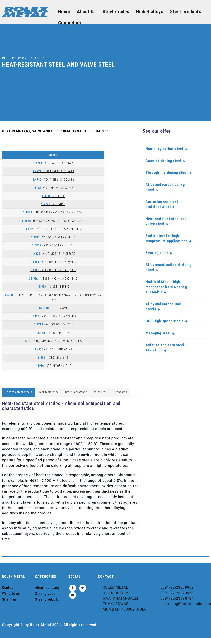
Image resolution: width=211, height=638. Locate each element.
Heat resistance (48, 392)
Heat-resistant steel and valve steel (166, 221)
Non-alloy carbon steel (164, 149)
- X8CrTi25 (53, 196)
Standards (120, 392)
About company (47, 587)
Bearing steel (157, 253)
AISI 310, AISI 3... (42, 58)
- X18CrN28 (53, 204)
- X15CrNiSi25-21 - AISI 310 (53, 237)
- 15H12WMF (53, 308)
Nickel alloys (149, 11)
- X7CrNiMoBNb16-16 (53, 365)
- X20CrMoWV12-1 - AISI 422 (53, 316)
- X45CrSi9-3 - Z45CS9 (53, 324)
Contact (8, 587)
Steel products (185, 11)
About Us (86, 11)
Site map (9, 599)
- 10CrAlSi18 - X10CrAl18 (53, 179)
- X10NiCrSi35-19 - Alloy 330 (53, 270)
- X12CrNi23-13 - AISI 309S (53, 253)
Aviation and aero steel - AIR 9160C (166, 347)
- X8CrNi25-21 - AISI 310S (53, 245)
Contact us (69, 23)
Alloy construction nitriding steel (168, 267)
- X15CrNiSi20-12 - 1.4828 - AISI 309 (53, 229)
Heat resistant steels (18, 392)
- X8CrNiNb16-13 (53, 357)
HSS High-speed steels (165, 321)
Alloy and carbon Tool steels (163, 306)
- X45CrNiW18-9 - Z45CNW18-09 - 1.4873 (53, 341)
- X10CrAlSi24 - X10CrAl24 (53, 187)
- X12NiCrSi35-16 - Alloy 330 (53, 262)
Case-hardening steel (163, 160)
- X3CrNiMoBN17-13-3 (53, 349)
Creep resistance (76, 392)
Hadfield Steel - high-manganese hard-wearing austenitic (166, 287)
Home (64, 11)
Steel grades (116, 11)
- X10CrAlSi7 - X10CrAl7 (53, 163)
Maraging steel (158, 333)
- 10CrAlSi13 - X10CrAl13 (53, 171)
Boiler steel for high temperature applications (167, 238)
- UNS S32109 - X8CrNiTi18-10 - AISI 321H (53, 220)
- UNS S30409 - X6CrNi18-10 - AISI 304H (53, 212)
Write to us (11, 593)
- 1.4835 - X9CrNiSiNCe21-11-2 (53, 278)
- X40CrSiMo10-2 (53, 332)
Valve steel (100, 392)
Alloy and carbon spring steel (165, 187)
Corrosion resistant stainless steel (162, 204)
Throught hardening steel (166, 172)
